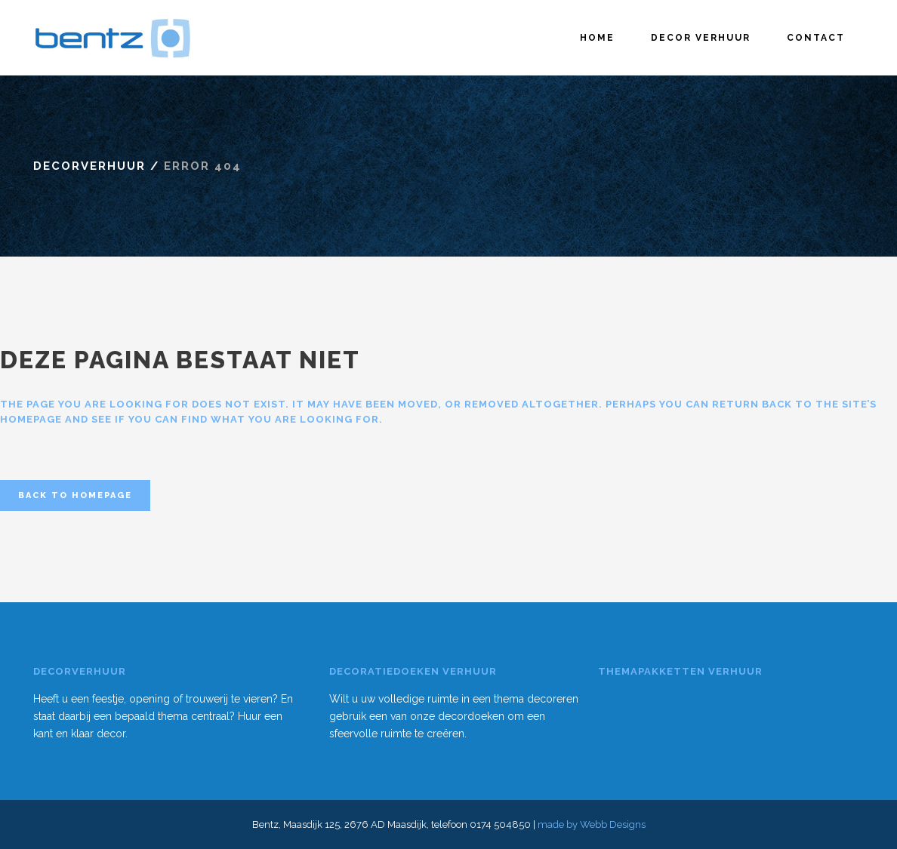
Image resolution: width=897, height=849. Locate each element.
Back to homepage (75, 495)
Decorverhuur (89, 166)
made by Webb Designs (592, 824)
